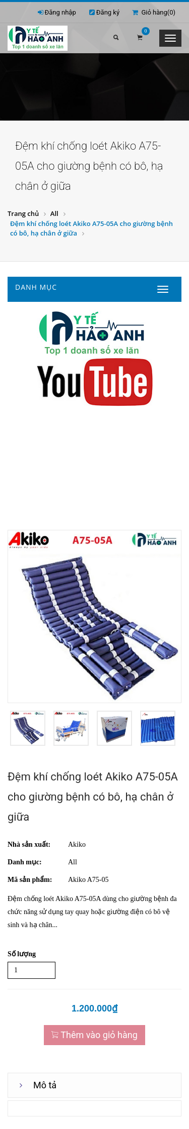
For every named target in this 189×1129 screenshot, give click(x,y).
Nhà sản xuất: (29, 844)
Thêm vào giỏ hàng (94, 1035)
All (54, 213)
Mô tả (44, 1085)
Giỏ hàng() (153, 12)
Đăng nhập (60, 12)
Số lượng (22, 954)
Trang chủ (23, 213)
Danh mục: (25, 862)
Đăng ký (107, 12)
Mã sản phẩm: (30, 879)
